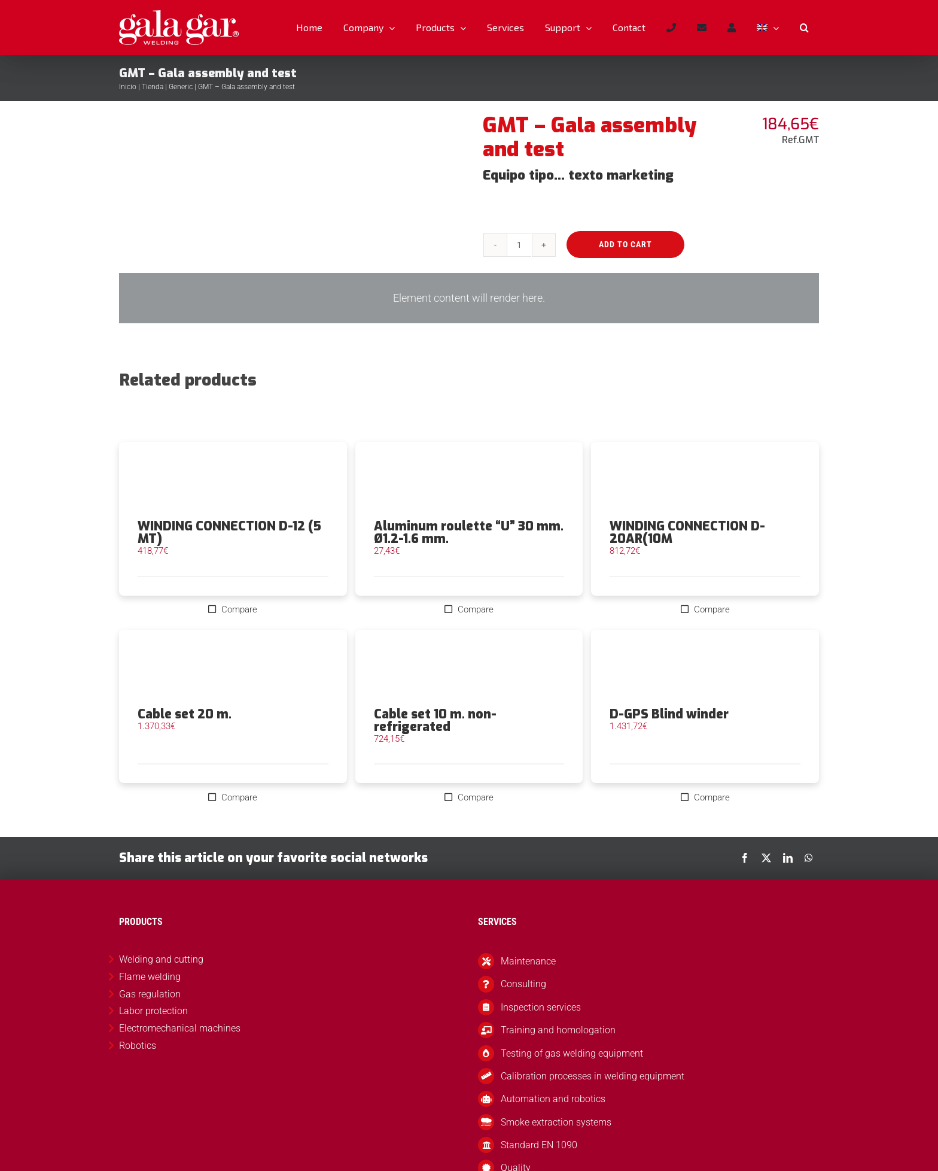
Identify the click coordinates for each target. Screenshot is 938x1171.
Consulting (523, 984)
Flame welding (150, 976)
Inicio (127, 87)
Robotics (137, 1045)
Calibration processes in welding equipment (592, 1076)
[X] (766, 858)
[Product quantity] (519, 245)
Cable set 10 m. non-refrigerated (435, 720)
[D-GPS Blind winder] (705, 669)
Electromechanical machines (179, 1028)
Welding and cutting (161, 959)
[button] (804, 27)
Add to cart (625, 244)
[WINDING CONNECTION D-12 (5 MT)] (233, 481)
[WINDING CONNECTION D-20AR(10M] (705, 481)
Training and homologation (558, 1030)
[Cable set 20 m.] (233, 669)
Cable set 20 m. (185, 714)
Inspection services (541, 1007)
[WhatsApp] (809, 858)
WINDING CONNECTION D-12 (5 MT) (229, 532)
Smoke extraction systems (556, 1122)
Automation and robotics (553, 1099)
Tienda (152, 87)
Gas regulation (150, 994)
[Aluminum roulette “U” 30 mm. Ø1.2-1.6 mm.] (469, 481)
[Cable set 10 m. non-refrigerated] (469, 669)
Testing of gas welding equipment (572, 1053)
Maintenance (528, 961)
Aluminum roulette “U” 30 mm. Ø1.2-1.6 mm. (469, 532)
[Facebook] (745, 858)
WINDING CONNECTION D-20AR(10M (687, 532)
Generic (181, 87)
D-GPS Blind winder (669, 714)
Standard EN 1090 (539, 1145)
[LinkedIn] (788, 858)
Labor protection (153, 1011)
